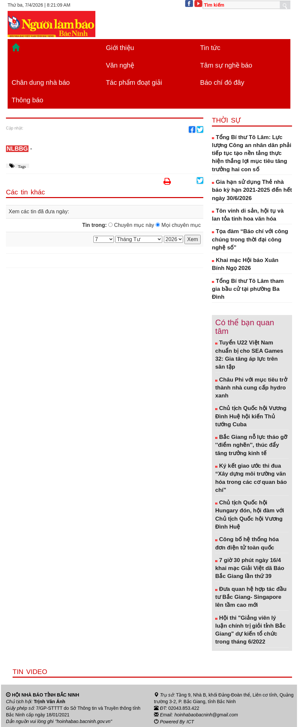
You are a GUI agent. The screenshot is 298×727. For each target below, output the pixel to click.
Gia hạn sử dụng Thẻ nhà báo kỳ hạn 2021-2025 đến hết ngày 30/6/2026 (252, 190)
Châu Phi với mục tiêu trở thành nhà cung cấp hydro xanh (251, 388)
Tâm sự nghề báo (226, 65)
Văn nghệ (120, 65)
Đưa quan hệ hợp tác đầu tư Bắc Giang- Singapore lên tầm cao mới (250, 597)
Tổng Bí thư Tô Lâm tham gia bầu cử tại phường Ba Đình (248, 289)
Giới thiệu (120, 47)
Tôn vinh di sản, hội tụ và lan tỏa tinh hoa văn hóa (248, 215)
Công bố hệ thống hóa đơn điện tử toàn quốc (247, 543)
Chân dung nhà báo (41, 82)
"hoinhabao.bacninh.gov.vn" (83, 721)
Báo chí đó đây (222, 82)
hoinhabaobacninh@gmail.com (206, 714)
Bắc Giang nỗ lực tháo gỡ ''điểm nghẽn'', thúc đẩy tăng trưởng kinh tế (251, 445)
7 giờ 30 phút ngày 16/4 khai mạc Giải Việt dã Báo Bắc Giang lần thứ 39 (249, 568)
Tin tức (210, 47)
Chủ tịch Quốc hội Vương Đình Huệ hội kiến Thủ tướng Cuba (250, 416)
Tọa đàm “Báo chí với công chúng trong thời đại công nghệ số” (250, 239)
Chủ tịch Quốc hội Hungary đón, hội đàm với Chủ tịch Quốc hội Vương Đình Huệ (249, 514)
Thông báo (27, 100)
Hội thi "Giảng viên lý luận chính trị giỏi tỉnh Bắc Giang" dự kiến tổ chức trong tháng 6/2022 (250, 630)
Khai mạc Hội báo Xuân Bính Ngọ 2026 (245, 264)
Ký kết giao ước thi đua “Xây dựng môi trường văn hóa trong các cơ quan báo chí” (251, 478)
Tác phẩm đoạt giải (134, 82)
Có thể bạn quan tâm (244, 327)
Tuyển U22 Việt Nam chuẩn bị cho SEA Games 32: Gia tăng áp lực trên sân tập (249, 354)
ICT (190, 721)
